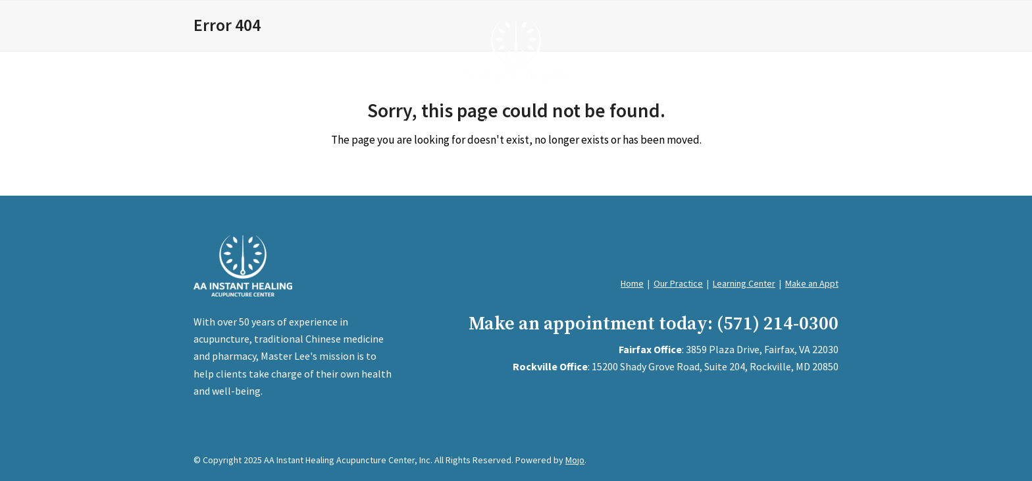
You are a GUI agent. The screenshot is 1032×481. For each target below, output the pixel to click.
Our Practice (678, 283)
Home (632, 283)
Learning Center (744, 283)
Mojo (574, 460)
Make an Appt (811, 283)
